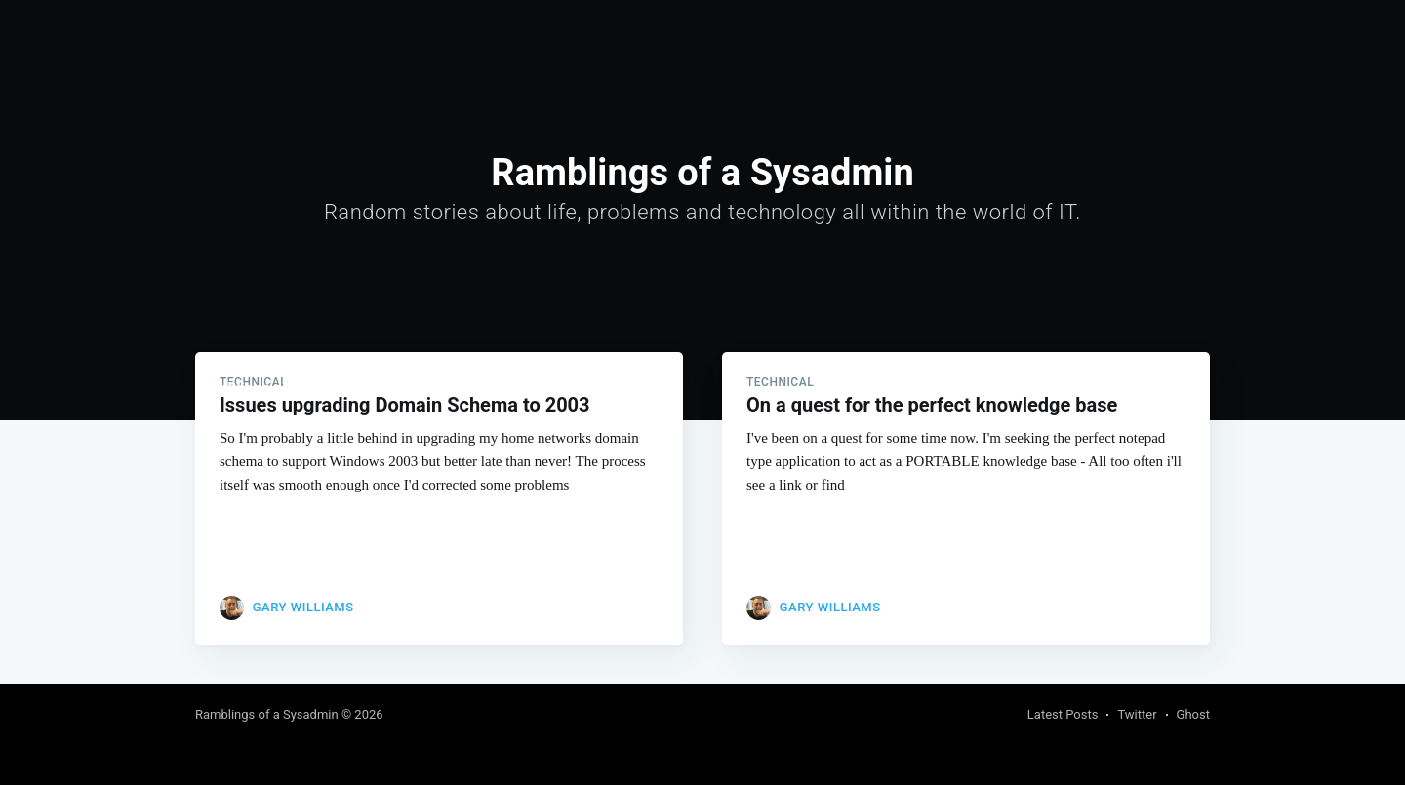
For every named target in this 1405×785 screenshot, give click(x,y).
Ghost (1193, 714)
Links (472, 388)
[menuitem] (413, 389)
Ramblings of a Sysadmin (284, 388)
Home (413, 388)
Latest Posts (1063, 714)
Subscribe (1173, 389)
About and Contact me (585, 388)
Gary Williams (303, 607)
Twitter (1136, 714)
